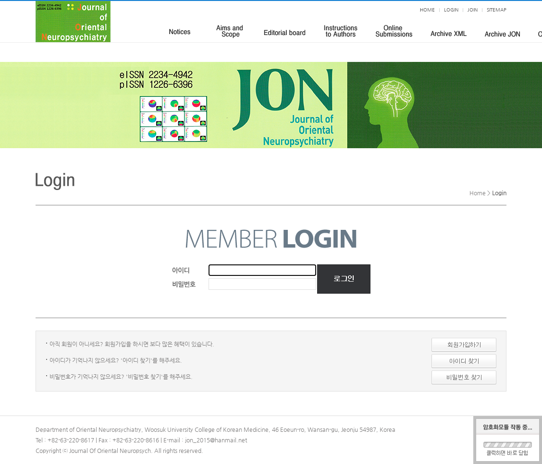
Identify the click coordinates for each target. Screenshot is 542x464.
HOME (427, 9)
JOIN (473, 9)
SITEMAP (496, 9)
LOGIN (451, 9)
